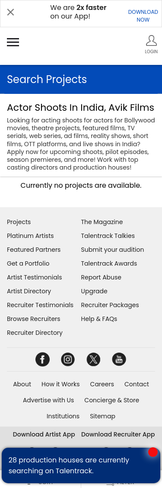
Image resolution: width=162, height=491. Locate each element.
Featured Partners (33, 249)
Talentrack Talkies (108, 235)
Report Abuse (101, 277)
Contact (136, 384)
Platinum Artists (30, 235)
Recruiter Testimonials (40, 305)
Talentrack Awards (109, 263)
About (22, 384)
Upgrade (94, 291)
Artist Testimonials (34, 277)
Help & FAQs (99, 318)
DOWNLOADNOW (143, 15)
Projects (19, 221)
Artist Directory (29, 291)
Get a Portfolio (28, 263)
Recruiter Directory (35, 332)
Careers (102, 384)
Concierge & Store (111, 400)
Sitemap (102, 416)
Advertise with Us (48, 400)
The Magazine (102, 221)
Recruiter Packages (110, 305)
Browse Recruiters (33, 318)
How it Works (60, 384)
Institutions (63, 416)
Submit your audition (112, 249)
